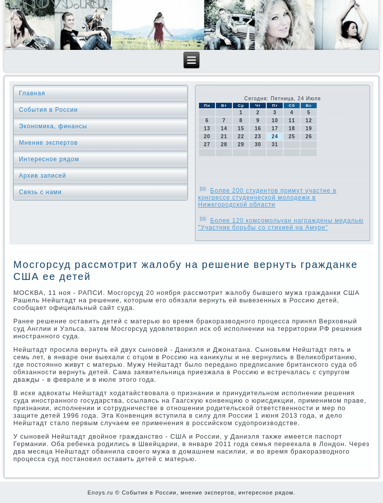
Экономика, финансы (53, 126)
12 (309, 120)
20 (207, 136)
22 (241, 136)
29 (241, 144)
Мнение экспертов (48, 142)
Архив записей (42, 175)
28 (224, 144)
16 (258, 128)
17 (275, 128)
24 (275, 136)
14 (224, 128)
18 (292, 128)
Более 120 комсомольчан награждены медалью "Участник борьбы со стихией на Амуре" (281, 224)
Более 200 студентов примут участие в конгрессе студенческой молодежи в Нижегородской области (267, 197)
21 (224, 136)
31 (275, 144)
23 (258, 136)
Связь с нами (40, 192)
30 (258, 144)
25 (292, 136)
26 (309, 136)
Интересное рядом (49, 159)
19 (309, 128)
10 (275, 120)
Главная (32, 93)
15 (241, 128)
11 (292, 120)
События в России (48, 109)
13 (207, 128)
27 (207, 144)
